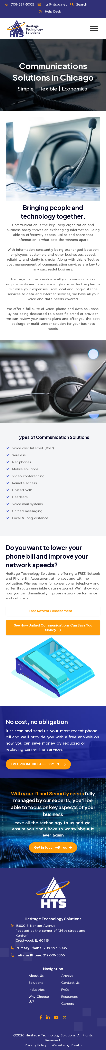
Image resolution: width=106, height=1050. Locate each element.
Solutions (36, 982)
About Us (36, 975)
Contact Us (70, 982)
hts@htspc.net (55, 4)
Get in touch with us (50, 847)
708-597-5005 (22, 4)
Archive (67, 975)
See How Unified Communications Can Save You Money (53, 627)
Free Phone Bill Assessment (36, 764)
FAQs (65, 989)
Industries (37, 989)
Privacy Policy (36, 1045)
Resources (69, 996)
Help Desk (53, 11)
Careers (67, 1003)
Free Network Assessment (51, 611)
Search (81, 4)
